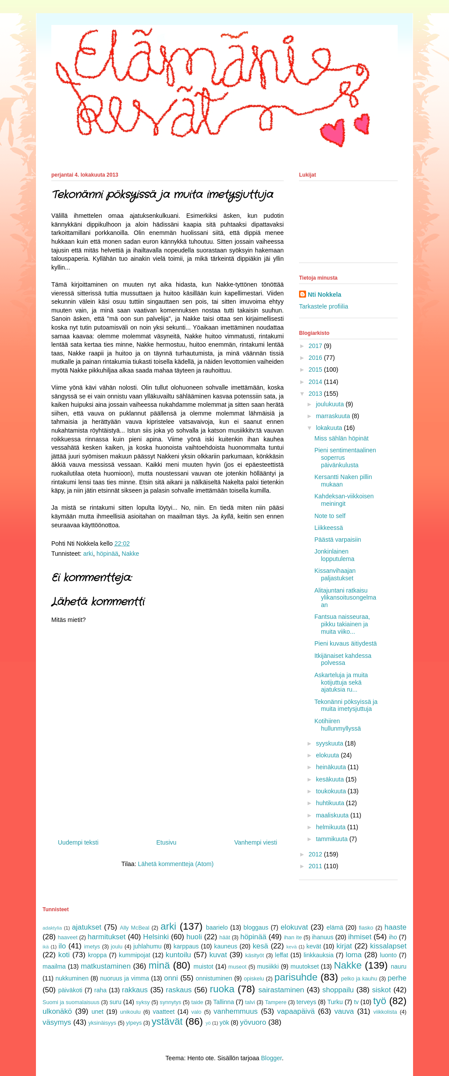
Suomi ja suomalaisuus (71, 1002)
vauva (344, 1011)
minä (159, 965)
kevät (313, 946)
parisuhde (295, 977)
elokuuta (328, 755)
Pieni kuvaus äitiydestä (345, 643)
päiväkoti (70, 990)
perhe (397, 978)
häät (224, 937)
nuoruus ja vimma (124, 978)
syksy (143, 1002)
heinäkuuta (331, 767)
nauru (398, 966)
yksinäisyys (102, 1023)
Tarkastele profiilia (323, 306)
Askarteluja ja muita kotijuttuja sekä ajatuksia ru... (341, 682)
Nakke (130, 553)
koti (64, 955)
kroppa (97, 955)
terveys (306, 1001)
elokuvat (294, 927)
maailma (54, 966)
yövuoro (253, 1022)
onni (171, 978)
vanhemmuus (236, 1011)
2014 (316, 381)
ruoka (222, 989)
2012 (316, 854)
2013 (316, 393)
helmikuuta (331, 827)
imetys (92, 947)
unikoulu (130, 1012)
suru (115, 1001)
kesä (260, 946)
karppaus (186, 946)
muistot (203, 966)
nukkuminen (72, 978)
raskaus (179, 990)
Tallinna (223, 1001)
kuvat (218, 955)
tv (356, 1001)
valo (196, 1012)
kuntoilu (178, 955)
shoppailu (338, 990)
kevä (291, 946)
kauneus (225, 946)
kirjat (344, 946)
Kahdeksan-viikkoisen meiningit (344, 500)
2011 (316, 866)
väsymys (57, 1022)
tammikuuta (332, 838)
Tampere (275, 1002)
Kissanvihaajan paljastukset (335, 574)
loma (353, 955)
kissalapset (388, 946)
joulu (117, 947)
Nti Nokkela (324, 294)
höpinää (107, 553)
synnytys (170, 1002)
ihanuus (323, 937)
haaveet (68, 937)
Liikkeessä (328, 527)
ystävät (167, 1021)
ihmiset (359, 937)
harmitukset (107, 937)
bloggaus (255, 927)
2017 (316, 345)
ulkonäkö (57, 1011)
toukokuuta (331, 791)
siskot (381, 990)
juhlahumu (147, 946)
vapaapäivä (296, 1011)
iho (393, 937)
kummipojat (134, 955)
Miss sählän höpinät (341, 438)
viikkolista (385, 1012)
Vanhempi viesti (255, 842)
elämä (335, 927)
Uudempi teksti (78, 842)
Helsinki (156, 937)
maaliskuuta (333, 815)
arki (88, 553)
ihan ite (293, 937)
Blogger (271, 1058)
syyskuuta (330, 743)
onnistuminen (214, 978)
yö (208, 1023)
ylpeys (134, 1023)
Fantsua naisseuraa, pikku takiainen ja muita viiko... (342, 624)
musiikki (268, 966)
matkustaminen (106, 966)
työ (379, 1000)
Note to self (330, 515)
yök (224, 1022)
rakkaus (135, 990)
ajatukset (86, 927)
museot (237, 967)
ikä (46, 946)
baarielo (217, 927)
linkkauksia (318, 955)
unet (97, 1011)
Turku (335, 1001)
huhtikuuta (331, 802)
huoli (194, 937)
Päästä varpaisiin (337, 539)
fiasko (366, 928)
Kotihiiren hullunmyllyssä (337, 724)
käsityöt (254, 955)
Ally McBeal (134, 928)
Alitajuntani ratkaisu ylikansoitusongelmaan (345, 598)
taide (197, 1002)
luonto (388, 955)
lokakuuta (330, 427)
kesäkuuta (331, 779)
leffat (281, 955)
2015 (316, 369)
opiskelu (254, 979)
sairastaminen (281, 990)
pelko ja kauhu (359, 979)
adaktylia (52, 927)
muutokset (305, 966)
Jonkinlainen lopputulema (334, 555)
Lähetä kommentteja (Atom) (176, 863)
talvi (250, 1002)
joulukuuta (331, 404)
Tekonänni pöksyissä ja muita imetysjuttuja (346, 705)
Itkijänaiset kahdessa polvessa (342, 659)
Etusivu (166, 842)
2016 (316, 357)
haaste (395, 927)
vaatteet (164, 1011)
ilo (62, 946)
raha (100, 990)
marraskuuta (334, 415)
